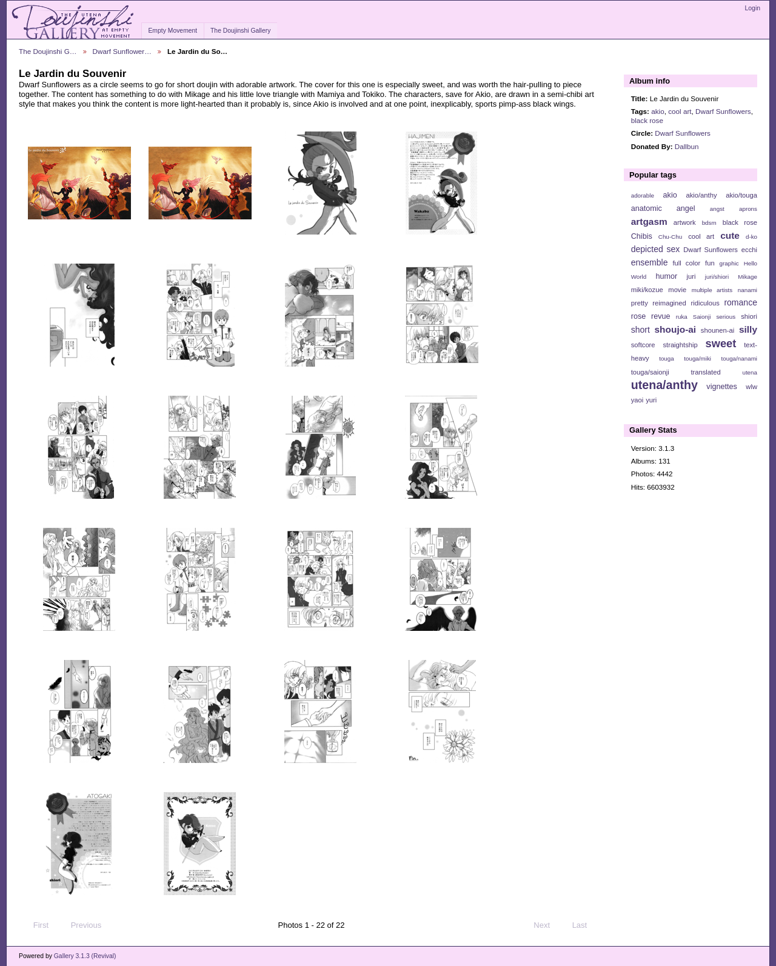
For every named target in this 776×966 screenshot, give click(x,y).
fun (710, 263)
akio (657, 111)
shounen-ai (718, 330)
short (640, 330)
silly (748, 329)
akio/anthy (701, 195)
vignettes (721, 386)
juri (691, 276)
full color (686, 263)
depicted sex (655, 249)
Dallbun (687, 146)
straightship (680, 344)
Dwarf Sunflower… (122, 51)
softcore (643, 344)
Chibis (641, 236)
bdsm (709, 222)
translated (705, 372)
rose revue (651, 316)
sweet (721, 343)
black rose (647, 120)
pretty (639, 303)
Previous (80, 925)
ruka (681, 316)
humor (666, 276)
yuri (651, 400)
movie (677, 289)
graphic (729, 263)
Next (547, 925)
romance (740, 302)
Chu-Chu (670, 236)
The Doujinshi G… (48, 51)
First (35, 925)
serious (725, 316)
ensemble (649, 262)
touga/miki (697, 358)
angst (717, 208)
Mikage (747, 276)
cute (730, 235)
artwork (685, 222)
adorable (642, 195)
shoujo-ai (676, 329)
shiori (749, 316)
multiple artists (712, 290)
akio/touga (741, 195)
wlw (751, 386)
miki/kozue (647, 289)
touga (666, 358)
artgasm (649, 221)
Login (752, 8)
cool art (679, 111)
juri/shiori (717, 276)
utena (749, 372)
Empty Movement (172, 30)
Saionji (702, 316)
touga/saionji (650, 372)
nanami (747, 290)
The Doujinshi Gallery (240, 30)
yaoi (637, 400)
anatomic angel (663, 208)
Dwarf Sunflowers (723, 111)
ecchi (749, 249)
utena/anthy (664, 384)
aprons (748, 208)
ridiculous (705, 303)
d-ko (751, 236)
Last (585, 925)
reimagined (669, 303)
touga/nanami (739, 358)
